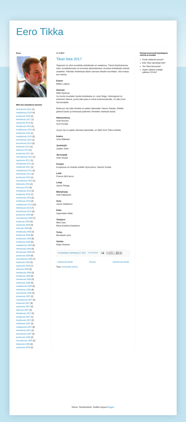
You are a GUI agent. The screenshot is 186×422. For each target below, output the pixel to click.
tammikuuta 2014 (24, 143)
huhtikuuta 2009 (23, 242)
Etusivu (92, 262)
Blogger (110, 407)
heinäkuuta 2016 (23, 126)
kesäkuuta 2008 (23, 276)
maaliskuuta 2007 (24, 327)
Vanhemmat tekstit (120, 262)
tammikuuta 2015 (24, 140)
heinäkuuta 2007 (23, 313)
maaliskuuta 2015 (24, 136)
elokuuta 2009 (22, 228)
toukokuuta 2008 (23, 279)
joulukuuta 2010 (23, 177)
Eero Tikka (40, 31)
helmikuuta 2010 (23, 208)
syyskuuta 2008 (23, 266)
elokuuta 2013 (22, 150)
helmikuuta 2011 (23, 174)
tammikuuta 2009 (24, 252)
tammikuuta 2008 (24, 293)
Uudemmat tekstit (65, 262)
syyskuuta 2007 (23, 306)
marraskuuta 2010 (24, 181)
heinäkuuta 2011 (23, 164)
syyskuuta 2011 (23, 160)
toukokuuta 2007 (23, 320)
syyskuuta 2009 (23, 225)
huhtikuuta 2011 (23, 167)
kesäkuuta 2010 (23, 194)
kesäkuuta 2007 (23, 317)
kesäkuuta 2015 (23, 133)
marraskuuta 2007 (24, 300)
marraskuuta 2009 (24, 218)
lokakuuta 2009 (23, 221)
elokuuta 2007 (22, 310)
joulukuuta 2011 (23, 153)
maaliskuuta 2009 (24, 245)
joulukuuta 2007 (23, 296)
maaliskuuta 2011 (24, 170)
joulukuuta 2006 (23, 337)
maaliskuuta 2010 (24, 204)
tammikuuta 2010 (24, 211)
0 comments (93, 253)
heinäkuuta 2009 (23, 232)
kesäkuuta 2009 (23, 235)
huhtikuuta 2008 (23, 283)
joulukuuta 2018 (23, 116)
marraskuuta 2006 (24, 340)
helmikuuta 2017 (23, 119)
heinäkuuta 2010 (23, 191)
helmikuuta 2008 (23, 290)
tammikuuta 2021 (24, 109)
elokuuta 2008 (22, 269)
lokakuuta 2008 (23, 262)
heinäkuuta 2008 (23, 272)
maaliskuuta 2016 (24, 129)
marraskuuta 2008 (24, 259)
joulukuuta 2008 (23, 255)
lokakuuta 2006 (23, 344)
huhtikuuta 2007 (23, 323)
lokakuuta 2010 (23, 184)
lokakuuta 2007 (23, 303)
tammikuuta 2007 (24, 334)
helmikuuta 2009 (23, 249)
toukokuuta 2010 (23, 198)
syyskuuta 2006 (23, 347)
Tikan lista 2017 (69, 59)
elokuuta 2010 (22, 187)
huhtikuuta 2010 (23, 201)
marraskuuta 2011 (24, 157)
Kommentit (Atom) (70, 267)
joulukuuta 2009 (23, 215)
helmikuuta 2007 (23, 330)
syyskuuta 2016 (23, 123)
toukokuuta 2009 (23, 238)
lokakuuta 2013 (23, 147)
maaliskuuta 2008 (24, 286)
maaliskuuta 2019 (24, 112)
